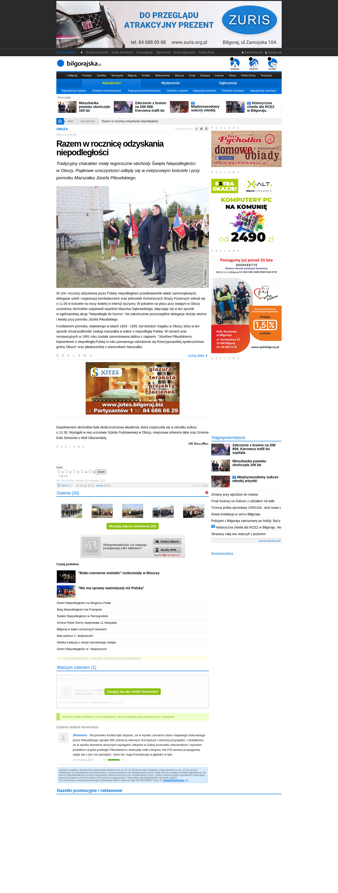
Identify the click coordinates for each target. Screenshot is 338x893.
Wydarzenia (170, 83)
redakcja (235, 63)
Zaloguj (167, 780)
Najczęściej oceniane (263, 90)
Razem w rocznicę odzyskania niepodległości (130, 121)
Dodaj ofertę (206, 52)
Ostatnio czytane (177, 90)
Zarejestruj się (252, 52)
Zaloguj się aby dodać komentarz (132, 691)
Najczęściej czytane (73, 90)
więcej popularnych (270, 540)
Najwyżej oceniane (204, 90)
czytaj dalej (198, 355)
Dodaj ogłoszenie (184, 52)
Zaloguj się (273, 52)
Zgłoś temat (163, 52)
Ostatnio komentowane (106, 90)
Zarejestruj (178, 780)
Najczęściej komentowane (144, 90)
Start (70, 121)
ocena (103, 485)
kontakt (272, 63)
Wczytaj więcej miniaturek (132, 526)
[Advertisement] (111, 457)
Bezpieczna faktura (222, 553)
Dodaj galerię (144, 52)
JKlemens (80, 735)
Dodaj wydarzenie (97, 52)
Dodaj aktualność (122, 52)
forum (67, 485)
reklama (253, 63)
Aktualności (111, 83)
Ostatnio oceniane (233, 90)
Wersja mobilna (66, 52)
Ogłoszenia (228, 83)
